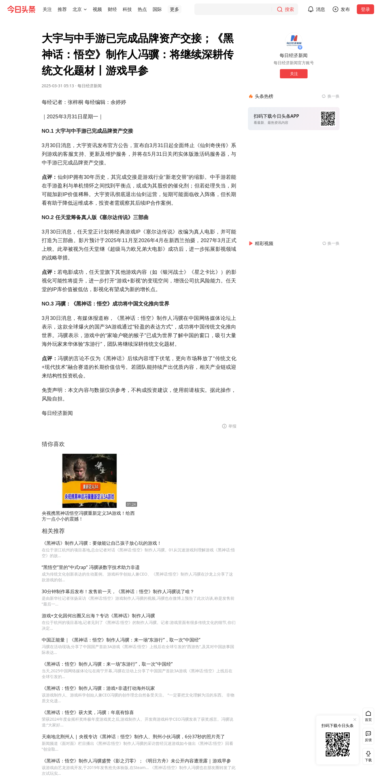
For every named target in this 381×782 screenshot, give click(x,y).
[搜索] (246, 9)
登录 (365, 9)
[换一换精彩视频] (331, 243)
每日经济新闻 (89, 85)
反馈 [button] (368, 739)
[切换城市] (85, 9)
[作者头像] (293, 41)
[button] (47, 9)
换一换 (333, 96)
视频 (97, 9)
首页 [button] (368, 719)
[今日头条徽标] (21, 9)
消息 (320, 9)
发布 (345, 9)
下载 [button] (367, 756)
